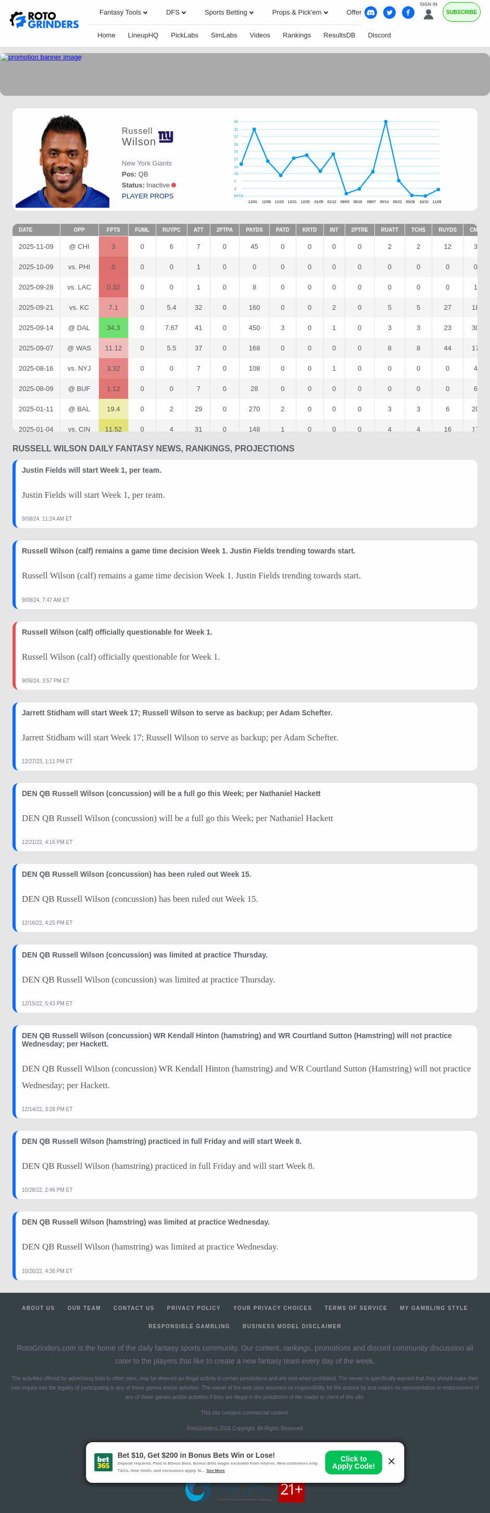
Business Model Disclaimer (292, 1326)
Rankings (297, 35)
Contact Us (134, 1308)
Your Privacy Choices (272, 1308)
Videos (260, 35)
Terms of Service (356, 1308)
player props (147, 196)
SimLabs (224, 35)
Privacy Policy (194, 1308)
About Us (38, 1308)
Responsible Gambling (189, 1326)
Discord (379, 35)
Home (106, 35)
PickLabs (184, 35)
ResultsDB (339, 35)
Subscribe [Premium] (461, 12)
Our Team (84, 1308)
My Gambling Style (434, 1308)
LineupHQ (143, 35)
